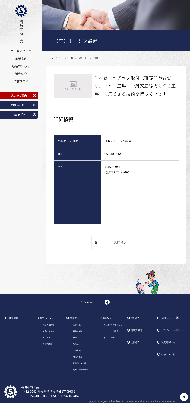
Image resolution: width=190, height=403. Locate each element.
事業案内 (21, 58)
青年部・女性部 (79, 363)
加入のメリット (49, 331)
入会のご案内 (19, 95)
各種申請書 (47, 344)
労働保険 (77, 344)
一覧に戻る (118, 242)
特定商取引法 (168, 342)
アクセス (46, 338)
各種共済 (77, 350)
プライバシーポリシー (172, 330)
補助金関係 (77, 331)
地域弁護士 (77, 357)
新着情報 (13, 318)
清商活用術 (21, 81)
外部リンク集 (168, 354)
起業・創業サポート (81, 370)
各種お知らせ (21, 66)
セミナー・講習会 (111, 331)
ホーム (54, 58)
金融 (75, 338)
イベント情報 (109, 338)
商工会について (21, 51)
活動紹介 (21, 73)
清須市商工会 (21, 24)
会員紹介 (135, 342)
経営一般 (77, 325)
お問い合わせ (19, 105)
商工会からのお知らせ (112, 325)
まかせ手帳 (19, 114)
